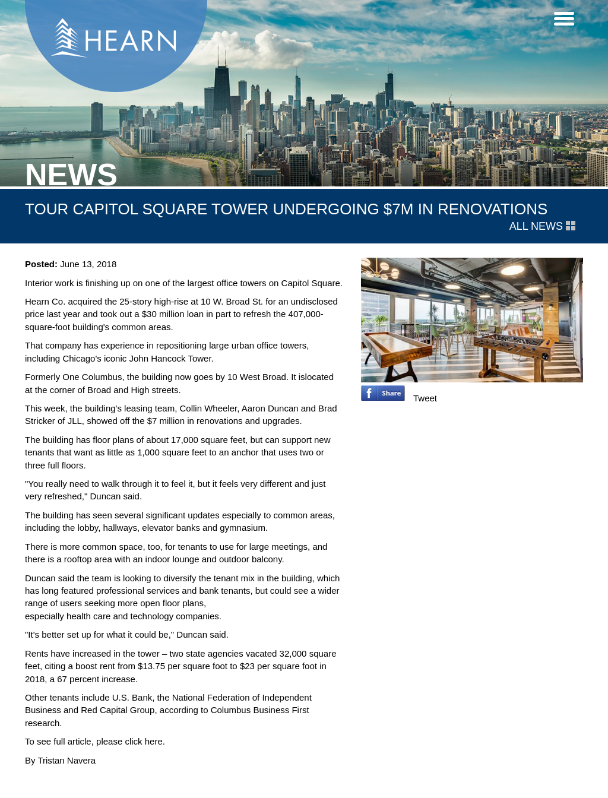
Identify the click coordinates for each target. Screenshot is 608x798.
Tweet (425, 398)
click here (143, 741)
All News (542, 226)
